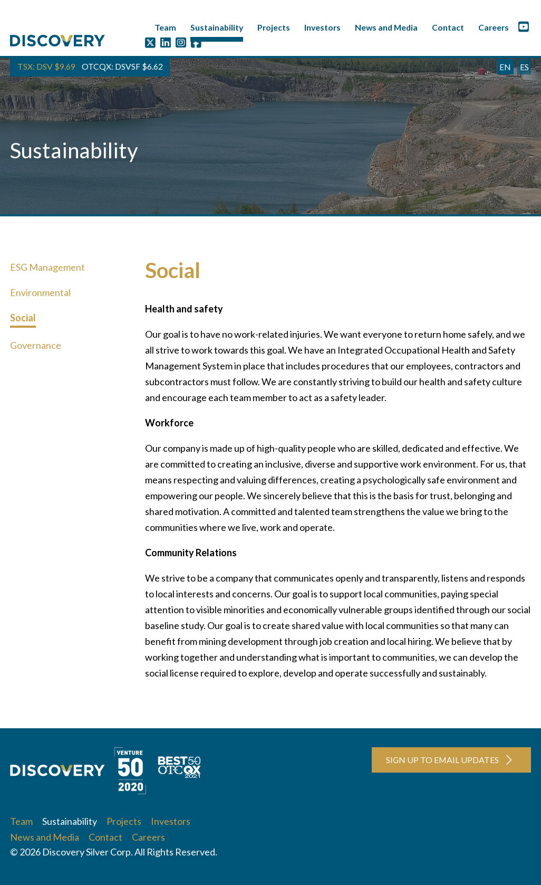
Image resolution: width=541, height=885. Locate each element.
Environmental (40, 292)
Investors (322, 27)
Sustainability (216, 27)
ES (524, 67)
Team (165, 27)
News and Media (386, 27)
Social (23, 317)
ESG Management (47, 267)
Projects (273, 27)
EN (505, 67)
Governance (35, 345)
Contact (448, 27)
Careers (493, 27)
